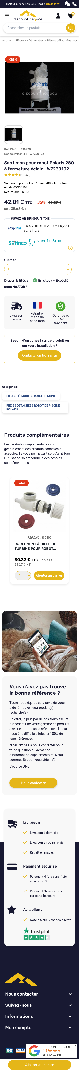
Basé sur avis (52, 1055)
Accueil (7, 40)
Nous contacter (33, 783)
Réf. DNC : (11, 149)
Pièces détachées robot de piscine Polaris (33, 407)
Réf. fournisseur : (15, 154)
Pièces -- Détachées (29, 40)
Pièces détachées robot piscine (31, 396)
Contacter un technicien (39, 355)
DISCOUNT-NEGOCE (57, 1047)
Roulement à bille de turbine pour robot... (35, 546)
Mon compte (18, 1027)
